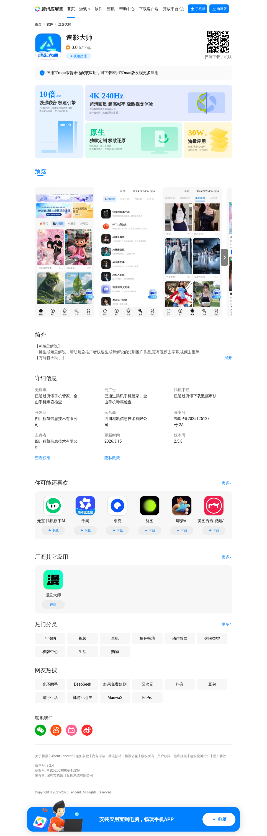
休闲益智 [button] (212, 638)
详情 (53, 605)
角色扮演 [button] (147, 638)
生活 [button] (82, 651)
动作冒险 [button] (180, 638)
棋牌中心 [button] (50, 651)
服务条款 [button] (82, 756)
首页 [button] (38, 24)
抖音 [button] (180, 684)
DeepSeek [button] (82, 684)
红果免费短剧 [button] (115, 684)
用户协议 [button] (219, 756)
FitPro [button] (147, 697)
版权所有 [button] (147, 756)
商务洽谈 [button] (98, 756)
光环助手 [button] (50, 684)
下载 (53, 531)
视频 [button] (82, 638)
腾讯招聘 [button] (115, 756)
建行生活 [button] (50, 697)
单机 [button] (115, 638)
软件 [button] (50, 24)
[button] (49, 9)
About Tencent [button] (62, 756)
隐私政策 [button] (112, 458)
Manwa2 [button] (114, 697)
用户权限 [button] (164, 756)
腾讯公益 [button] (131, 756)
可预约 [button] (50, 638)
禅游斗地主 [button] (82, 697)
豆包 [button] (212, 684)
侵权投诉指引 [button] (200, 756)
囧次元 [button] (147, 684)
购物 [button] (115, 651)
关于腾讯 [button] (41, 756)
